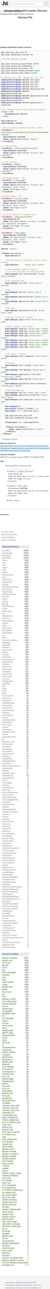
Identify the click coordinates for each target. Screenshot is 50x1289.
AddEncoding (15, 611)
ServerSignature (15, 659)
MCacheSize (15, 901)
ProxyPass (15, 814)
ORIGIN (15, 989)
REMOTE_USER (15, 1062)
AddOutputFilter (15, 681)
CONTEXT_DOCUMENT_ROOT (15, 1258)
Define (15, 693)
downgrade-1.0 (15, 1059)
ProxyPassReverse (15, 858)
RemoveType (15, 725)
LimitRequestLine (15, 928)
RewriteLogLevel (15, 821)
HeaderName (15, 729)
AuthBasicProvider (15, 732)
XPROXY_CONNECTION (15, 1120)
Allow (15, 563)
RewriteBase (15, 558)
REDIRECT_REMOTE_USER (15, 1209)
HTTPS (15, 968)
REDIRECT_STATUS (15, 999)
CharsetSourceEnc (15, 773)
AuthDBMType (15, 911)
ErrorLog (15, 918)
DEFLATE (4, 457)
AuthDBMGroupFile (15, 882)
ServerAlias (15, 884)
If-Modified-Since (15, 1081)
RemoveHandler (15, 696)
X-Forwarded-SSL (15, 1241)
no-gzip (15, 984)
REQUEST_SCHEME (15, 1156)
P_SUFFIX (15, 1166)
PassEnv (15, 817)
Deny (15, 565)
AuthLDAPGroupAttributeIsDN (15, 937)
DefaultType (15, 790)
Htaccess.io (10, 1282)
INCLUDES (15, 975)
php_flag (15, 604)
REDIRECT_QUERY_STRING (15, 1173)
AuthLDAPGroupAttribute (15, 942)
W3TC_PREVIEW (15, 1067)
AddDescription (15, 744)
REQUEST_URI (15, 960)
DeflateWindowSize (15, 947)
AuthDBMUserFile (15, 879)
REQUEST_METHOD (15, 1004)
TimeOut (15, 727)
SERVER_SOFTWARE (15, 1200)
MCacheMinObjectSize (15, 892)
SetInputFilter (15, 855)
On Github (6, 439)
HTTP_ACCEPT (15, 1069)
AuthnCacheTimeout (15, 935)
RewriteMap (15, 802)
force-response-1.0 (15, 1072)
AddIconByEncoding (15, 797)
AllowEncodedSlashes (15, 877)
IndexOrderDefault (15, 761)
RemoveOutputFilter (15, 853)
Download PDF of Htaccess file (18, 466)
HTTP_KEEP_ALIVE (15, 1134)
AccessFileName (15, 872)
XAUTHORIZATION (15, 1101)
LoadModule (15, 763)
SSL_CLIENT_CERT (15, 1197)
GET (15, 994)
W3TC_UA (15, 1088)
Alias (15, 686)
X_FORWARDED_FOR (15, 1115)
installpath (15, 1234)
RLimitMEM (15, 913)
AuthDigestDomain (15, 870)
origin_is (15, 1171)
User (15, 613)
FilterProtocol (15, 669)
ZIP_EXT (15, 1238)
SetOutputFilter (25, 451)
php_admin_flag (15, 838)
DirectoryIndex (15, 589)
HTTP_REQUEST (15, 1142)
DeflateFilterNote (15, 804)
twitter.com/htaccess (9, 540)
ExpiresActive (33, 446)
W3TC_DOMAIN (15, 1161)
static (15, 977)
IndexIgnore (15, 642)
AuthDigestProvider (15, 809)
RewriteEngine (44, 448)
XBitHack (15, 771)
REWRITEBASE (15, 1057)
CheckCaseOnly (15, 841)
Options (19, 448)
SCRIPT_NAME (15, 1147)
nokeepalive (15, 1055)
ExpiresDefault (5, 448)
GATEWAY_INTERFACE (15, 1176)
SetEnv (15, 638)
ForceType (15, 679)
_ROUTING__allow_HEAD (15, 1105)
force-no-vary (15, 992)
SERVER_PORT (15, 987)
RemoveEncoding (15, 833)
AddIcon (15, 734)
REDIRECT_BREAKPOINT (15, 1243)
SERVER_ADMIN (15, 1079)
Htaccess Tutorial (7, 532)
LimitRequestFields (15, 921)
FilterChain (15, 664)
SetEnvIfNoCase (15, 606)
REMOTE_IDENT (15, 1219)
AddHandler (15, 645)
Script (11, 451)
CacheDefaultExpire (15, 930)
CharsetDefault (15, 768)
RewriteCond (34, 448)
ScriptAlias (15, 819)
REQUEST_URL (15, 1127)
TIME (42, 457)
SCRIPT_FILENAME (31, 457)
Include (15, 609)
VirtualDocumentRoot (15, 640)
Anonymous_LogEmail (15, 908)
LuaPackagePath (15, 862)
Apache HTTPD (30, 1282)
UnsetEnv (15, 807)
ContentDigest (15, 783)
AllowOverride (15, 674)
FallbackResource (15, 703)
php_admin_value (15, 742)
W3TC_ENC (15, 1043)
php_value (26, 448)
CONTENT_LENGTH (15, 1159)
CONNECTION (15, 1098)
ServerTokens (15, 628)
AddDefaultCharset (15, 594)
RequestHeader (15, 621)
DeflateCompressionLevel (15, 766)
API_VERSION (15, 1180)
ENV (15, 970)
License (14, 439)
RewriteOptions (15, 662)
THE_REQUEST (15, 1011)
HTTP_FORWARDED (15, 1185)
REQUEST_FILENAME (15, 958)
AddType (15, 584)
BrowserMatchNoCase (15, 792)
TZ (15, 1045)
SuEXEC (15, 940)
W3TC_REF (15, 1096)
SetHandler (15, 684)
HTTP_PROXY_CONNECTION (15, 1190)
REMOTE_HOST (15, 1093)
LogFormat (15, 826)
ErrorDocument (22, 446)
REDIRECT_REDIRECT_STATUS (15, 1260)
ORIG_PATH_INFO (15, 1248)
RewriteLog (15, 831)
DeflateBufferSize (15, 916)
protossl (15, 1006)
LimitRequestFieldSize (15, 923)
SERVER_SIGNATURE (15, 1202)
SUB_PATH (15, 1255)
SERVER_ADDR (15, 1009)
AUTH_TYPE (15, 1178)
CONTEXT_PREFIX (15, 1052)
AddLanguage (15, 749)
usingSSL (15, 1168)
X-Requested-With (15, 1035)
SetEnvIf (15, 623)
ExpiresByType (43, 446)
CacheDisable (15, 836)
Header (13, 448)
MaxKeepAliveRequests (15, 889)
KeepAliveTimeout (15, 945)
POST (15, 997)
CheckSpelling (15, 758)
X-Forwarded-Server (15, 1188)
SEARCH (15, 1084)
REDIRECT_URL (15, 1130)
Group (15, 691)
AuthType (15, 655)
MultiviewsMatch (15, 860)
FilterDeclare (15, 671)
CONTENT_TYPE (15, 1074)
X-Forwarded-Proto (15, 1047)
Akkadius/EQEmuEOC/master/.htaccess (17, 14)
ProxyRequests (15, 894)
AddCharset (15, 618)
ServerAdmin (15, 843)
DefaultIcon (15, 756)
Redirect (15, 572)
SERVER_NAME (15, 1030)
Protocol (15, 717)
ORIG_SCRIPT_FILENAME (15, 1224)
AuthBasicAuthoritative (15, 812)
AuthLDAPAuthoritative (15, 904)
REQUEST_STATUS (15, 1217)
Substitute (15, 785)
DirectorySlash (15, 708)
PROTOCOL (15, 1253)
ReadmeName (15, 722)
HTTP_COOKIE (15, 1026)
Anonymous (15, 698)
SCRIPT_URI (15, 1183)
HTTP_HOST (15, 963)
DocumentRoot (15, 751)
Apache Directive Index (9, 535)
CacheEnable (15, 925)
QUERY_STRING (15, 982)
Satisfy (15, 625)
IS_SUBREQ (15, 1103)
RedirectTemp (15, 650)
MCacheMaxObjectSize (15, 896)
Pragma (19, 457)
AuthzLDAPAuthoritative (15, 848)
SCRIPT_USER (15, 1250)
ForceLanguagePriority (15, 800)
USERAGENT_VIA (15, 1113)
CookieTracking (15, 867)
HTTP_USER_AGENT (15, 1001)
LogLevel (15, 865)
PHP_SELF (15, 1207)
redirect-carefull (15, 1163)
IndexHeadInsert (15, 788)
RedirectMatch (15, 633)
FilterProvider (15, 667)
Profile (15, 1040)
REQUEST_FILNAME (15, 1151)
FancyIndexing (15, 705)
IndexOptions (15, 700)
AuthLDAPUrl (15, 829)
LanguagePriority (15, 778)
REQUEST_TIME (15, 1214)
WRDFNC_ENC (15, 1144)
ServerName (15, 746)
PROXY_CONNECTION (15, 1117)
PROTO (15, 1028)
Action (15, 688)
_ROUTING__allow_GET (15, 1108)
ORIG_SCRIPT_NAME (15, 1221)
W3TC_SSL (15, 1076)
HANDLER (15, 1064)
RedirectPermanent (15, 737)
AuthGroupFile (15, 676)
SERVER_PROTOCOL (15, 1205)
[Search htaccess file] (30, 3)
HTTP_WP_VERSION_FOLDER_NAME (15, 1263)
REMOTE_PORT (15, 1236)
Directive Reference (8, 537)
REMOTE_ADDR (15, 1033)
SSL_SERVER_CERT (15, 1192)
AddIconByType (15, 775)
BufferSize (15, 933)
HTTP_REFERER (15, 1018)
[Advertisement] (25, 29)
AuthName (15, 647)
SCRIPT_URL (15, 1125)
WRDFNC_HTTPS (15, 1149)
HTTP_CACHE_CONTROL (15, 1132)
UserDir (15, 780)
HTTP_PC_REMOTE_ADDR (15, 1122)
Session (16, 451)
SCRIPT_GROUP (15, 1212)
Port (15, 635)
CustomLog (15, 824)
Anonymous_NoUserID (15, 906)
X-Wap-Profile (15, 1050)
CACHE (15, 1038)
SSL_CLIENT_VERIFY (15, 1195)
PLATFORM (15, 1231)
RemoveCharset (15, 795)
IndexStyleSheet (15, 754)
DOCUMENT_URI (14, 1265)
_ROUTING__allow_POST (15, 1110)
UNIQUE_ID (15, 1246)
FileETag (15, 601)
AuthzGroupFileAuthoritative (15, 887)
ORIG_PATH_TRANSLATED (15, 1226)
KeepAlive (15, 713)
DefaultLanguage (15, 710)
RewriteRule (4, 451)
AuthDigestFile (15, 846)
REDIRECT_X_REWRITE (15, 1154)
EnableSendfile (15, 875)
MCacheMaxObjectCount (15, 899)
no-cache (12, 457)
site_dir (15, 1229)
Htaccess (19, 1282)
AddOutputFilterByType (12, 11)
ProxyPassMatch (15, 850)
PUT (15, 1016)
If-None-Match (15, 1091)
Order (15, 570)
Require (15, 599)
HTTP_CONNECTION (15, 1139)
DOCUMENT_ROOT (15, 1013)
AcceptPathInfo (15, 715)
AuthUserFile (15, 657)
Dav (15, 739)
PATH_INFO (15, 1086)
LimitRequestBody (15, 720)
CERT (15, 1137)
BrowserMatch (15, 630)
